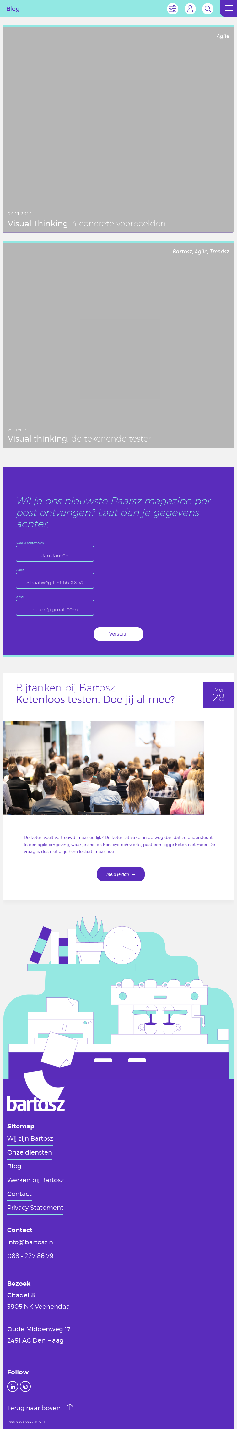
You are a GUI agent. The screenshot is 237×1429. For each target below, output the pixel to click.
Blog (14, 1166)
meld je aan (117, 874)
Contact (19, 1193)
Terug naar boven (34, 1407)
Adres (20, 570)
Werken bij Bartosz (35, 1179)
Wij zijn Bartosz (30, 1138)
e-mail (20, 597)
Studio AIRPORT (34, 1421)
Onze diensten (29, 1152)
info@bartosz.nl (31, 1242)
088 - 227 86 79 (30, 1255)
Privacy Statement (35, 1207)
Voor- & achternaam (30, 543)
